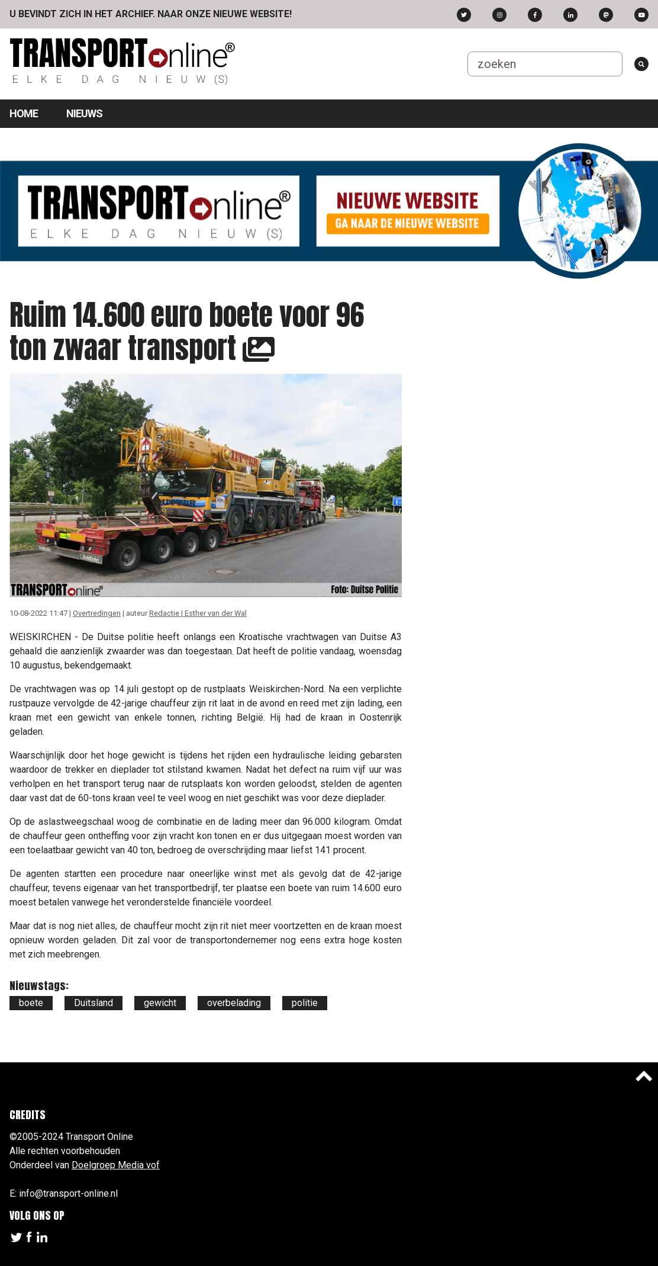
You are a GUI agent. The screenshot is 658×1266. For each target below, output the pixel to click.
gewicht (160, 1002)
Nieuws (84, 113)
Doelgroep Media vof (116, 1165)
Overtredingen (97, 613)
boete (31, 1002)
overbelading (234, 1002)
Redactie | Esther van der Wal (198, 613)
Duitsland (93, 1002)
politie (305, 1002)
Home (23, 113)
